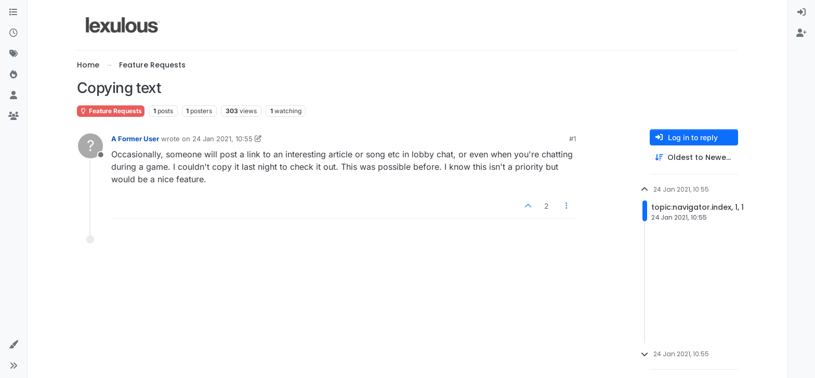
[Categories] (13, 12)
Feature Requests (111, 111)
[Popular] (13, 74)
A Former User (135, 138)
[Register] (801, 33)
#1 (572, 138)
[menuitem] (801, 12)
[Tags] (13, 54)
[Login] (801, 12)
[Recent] (13, 33)
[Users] (13, 95)
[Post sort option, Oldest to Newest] (694, 158)
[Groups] (13, 116)
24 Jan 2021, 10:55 (222, 138)
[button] (13, 344)
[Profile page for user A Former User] (90, 145)
